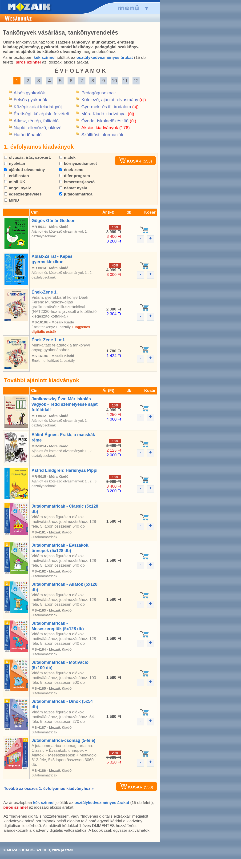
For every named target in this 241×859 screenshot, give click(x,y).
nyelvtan (14, 163)
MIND (11, 200)
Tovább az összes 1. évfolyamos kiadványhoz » (49, 788)
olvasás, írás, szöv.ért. (27, 157)
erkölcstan (16, 176)
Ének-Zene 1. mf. (48, 340)
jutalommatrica (75, 194)
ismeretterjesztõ (77, 182)
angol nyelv (17, 188)
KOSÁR (130, 161)
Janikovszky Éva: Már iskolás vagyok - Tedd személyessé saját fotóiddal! (65, 404)
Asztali (67, 850)
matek (67, 157)
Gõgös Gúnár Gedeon (54, 220)
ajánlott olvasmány (24, 169)
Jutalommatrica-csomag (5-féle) (63, 740)
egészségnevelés (23, 194)
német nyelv (73, 188)
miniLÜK (14, 182)
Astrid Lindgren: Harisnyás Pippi (64, 470)
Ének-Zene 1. (45, 292)
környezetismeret (78, 163)
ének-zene (71, 169)
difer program (74, 176)
